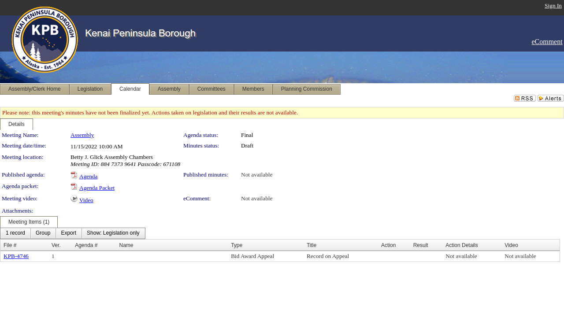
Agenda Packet (97, 187)
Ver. (56, 245)
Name (126, 245)
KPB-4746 (16, 256)
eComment (546, 41)
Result (420, 245)
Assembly (82, 135)
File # (10, 245)
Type (236, 245)
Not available (256, 174)
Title (311, 245)
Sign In (553, 5)
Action (388, 245)
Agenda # (86, 245)
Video (86, 200)
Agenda (88, 176)
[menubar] (72, 233)
